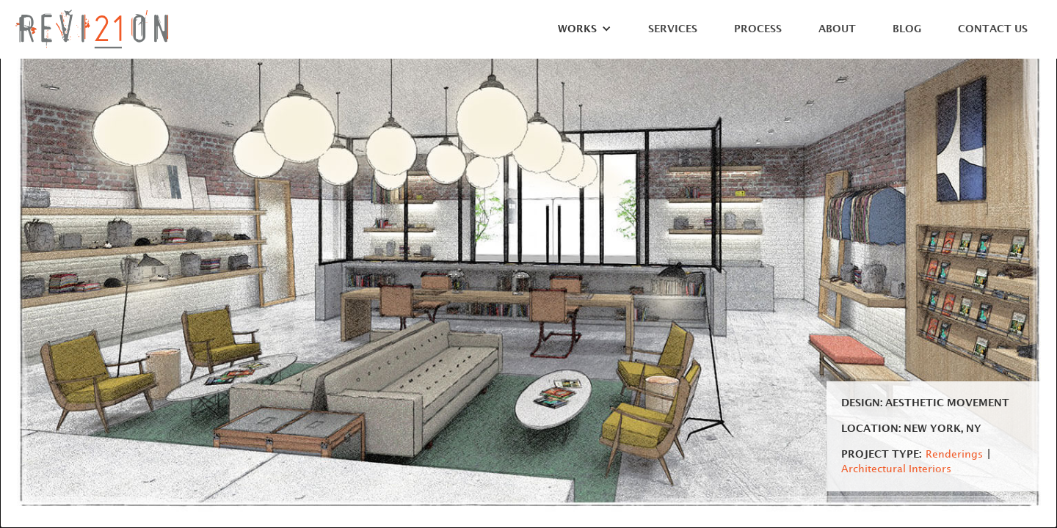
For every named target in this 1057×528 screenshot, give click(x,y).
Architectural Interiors (896, 469)
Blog (907, 29)
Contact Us (993, 29)
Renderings (954, 454)
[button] (577, 33)
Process (758, 29)
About (837, 29)
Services (672, 29)
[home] (92, 29)
